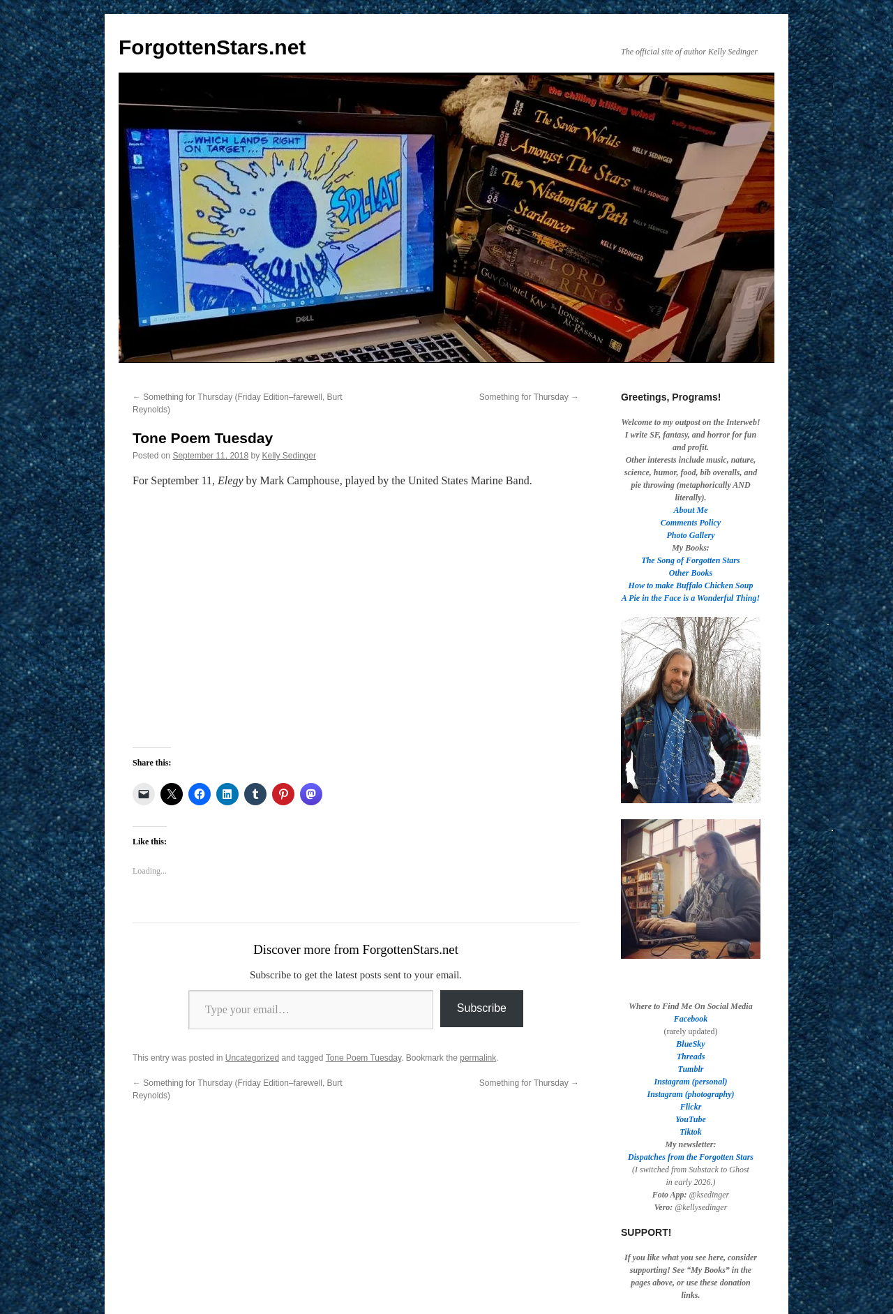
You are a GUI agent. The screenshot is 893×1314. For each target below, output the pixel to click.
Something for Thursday (529, 397)
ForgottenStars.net (212, 47)
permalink (478, 1058)
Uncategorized (252, 1058)
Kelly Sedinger (289, 456)
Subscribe (481, 1008)
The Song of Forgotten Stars (690, 560)
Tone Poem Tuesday (364, 1058)
